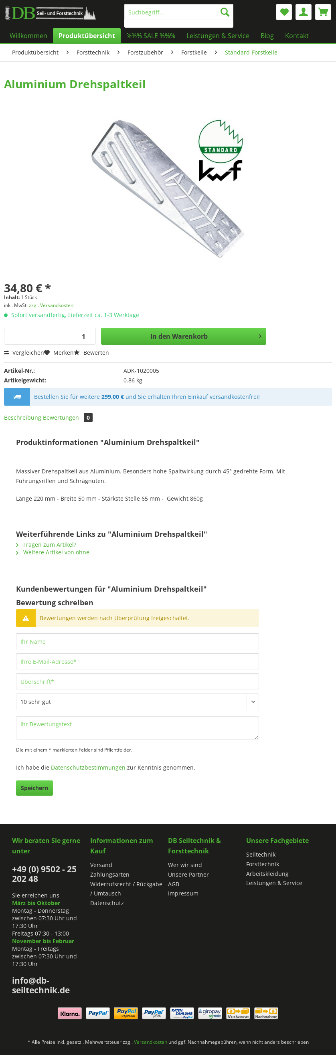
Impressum (183, 893)
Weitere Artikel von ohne (52, 552)
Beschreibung (22, 417)
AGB (173, 884)
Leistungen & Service (274, 883)
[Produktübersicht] (87, 35)
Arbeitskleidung (267, 873)
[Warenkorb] (323, 12)
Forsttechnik (262, 864)
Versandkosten (150, 1042)
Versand (101, 865)
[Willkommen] (28, 35)
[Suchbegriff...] (178, 12)
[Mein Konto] (304, 12)
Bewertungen (68, 417)
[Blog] (267, 35)
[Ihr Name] (137, 641)
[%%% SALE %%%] (151, 35)
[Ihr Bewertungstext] (137, 728)
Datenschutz (107, 903)
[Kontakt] (296, 35)
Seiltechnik (260, 854)
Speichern (34, 788)
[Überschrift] (137, 681)
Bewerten (91, 352)
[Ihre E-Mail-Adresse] (137, 661)
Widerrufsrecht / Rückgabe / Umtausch (126, 888)
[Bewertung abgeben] (137, 701)
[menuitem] (178, 16)
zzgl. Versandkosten (51, 305)
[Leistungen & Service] (218, 35)
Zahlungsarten (110, 874)
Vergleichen (24, 352)
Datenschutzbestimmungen (88, 767)
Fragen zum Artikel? (46, 544)
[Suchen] (225, 12)
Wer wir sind (185, 865)
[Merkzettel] (284, 12)
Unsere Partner (188, 874)
